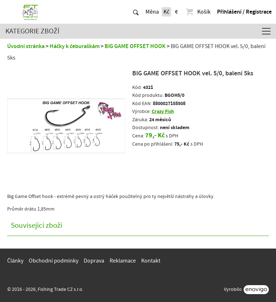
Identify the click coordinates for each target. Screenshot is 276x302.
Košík (198, 12)
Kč (166, 12)
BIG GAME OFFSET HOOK (135, 46)
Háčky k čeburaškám (75, 46)
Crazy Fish (163, 111)
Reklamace (123, 261)
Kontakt (150, 261)
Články (15, 261)
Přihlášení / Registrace (244, 12)
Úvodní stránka (26, 46)
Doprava (94, 261)
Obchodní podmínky (53, 261)
